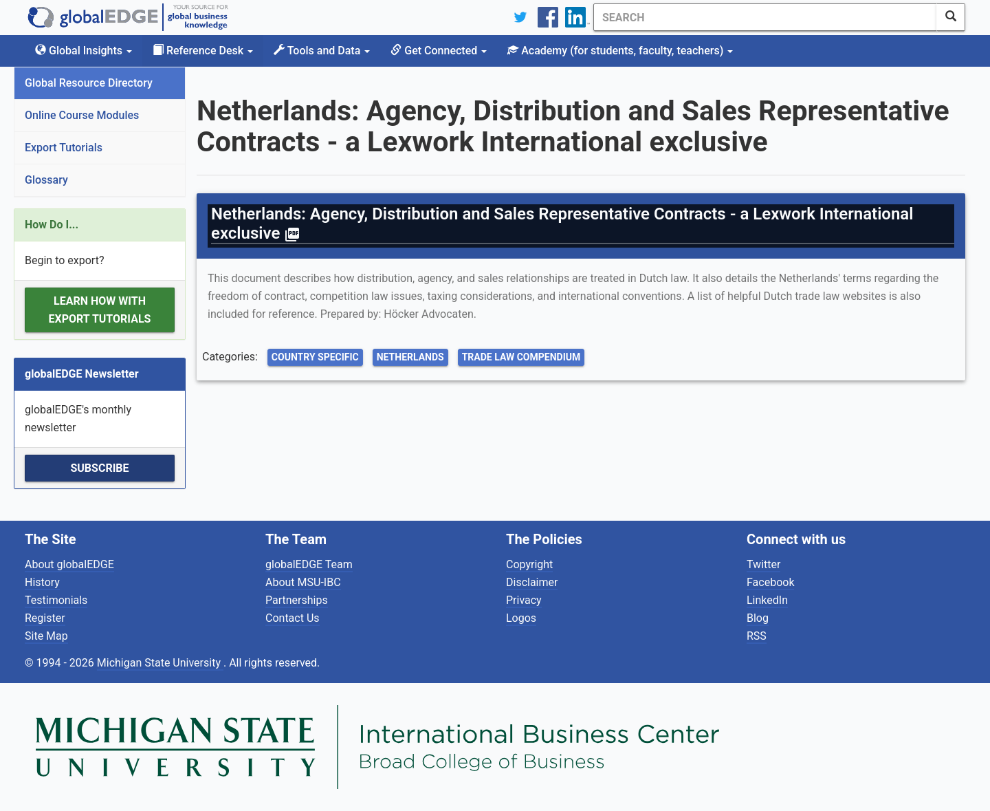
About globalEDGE (69, 564)
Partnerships (296, 600)
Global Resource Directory (89, 82)
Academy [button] (620, 50)
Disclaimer (532, 582)
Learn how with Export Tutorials (100, 309)
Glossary (46, 179)
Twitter (763, 564)
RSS (757, 635)
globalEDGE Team (309, 564)
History (42, 582)
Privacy (524, 600)
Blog (758, 618)
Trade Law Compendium (521, 357)
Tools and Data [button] (322, 50)
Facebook (770, 582)
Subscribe (99, 468)
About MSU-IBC (303, 582)
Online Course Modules (82, 115)
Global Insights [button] (83, 50)
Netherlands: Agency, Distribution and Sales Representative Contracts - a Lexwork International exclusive (562, 223)
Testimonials (56, 600)
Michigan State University (160, 662)
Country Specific (315, 357)
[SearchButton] (950, 17)
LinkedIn (767, 600)
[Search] (765, 17)
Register (45, 618)
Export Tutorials (63, 147)
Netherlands (410, 357)
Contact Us (292, 618)
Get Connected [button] (438, 50)
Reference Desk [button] (203, 50)
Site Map (46, 635)
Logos (521, 618)
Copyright (529, 564)
